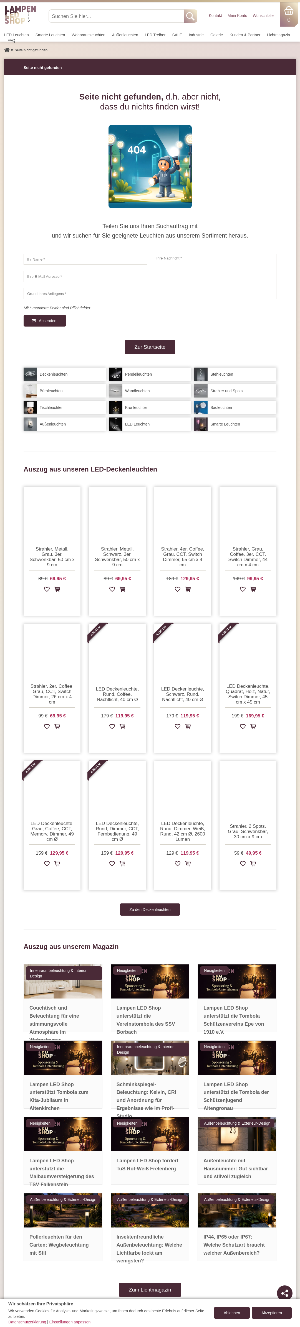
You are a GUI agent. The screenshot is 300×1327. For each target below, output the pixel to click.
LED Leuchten (16, 35)
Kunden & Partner (245, 35)
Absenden (47, 321)
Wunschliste (263, 15)
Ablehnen (232, 1313)
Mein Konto (237, 15)
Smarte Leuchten (50, 35)
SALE (177, 35)
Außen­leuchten (125, 35)
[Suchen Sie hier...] (117, 16)
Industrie (196, 35)
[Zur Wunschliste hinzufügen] (47, 590)
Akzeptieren (271, 1313)
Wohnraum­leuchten (88, 35)
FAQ (11, 40)
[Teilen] (284, 1293)
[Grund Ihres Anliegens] (85, 293)
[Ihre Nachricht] (215, 276)
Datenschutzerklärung (27, 1322)
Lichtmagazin (278, 35)
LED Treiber (155, 35)
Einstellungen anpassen (70, 1322)
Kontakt (215, 15)
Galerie (216, 35)
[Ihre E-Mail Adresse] (85, 276)
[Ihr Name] (85, 259)
